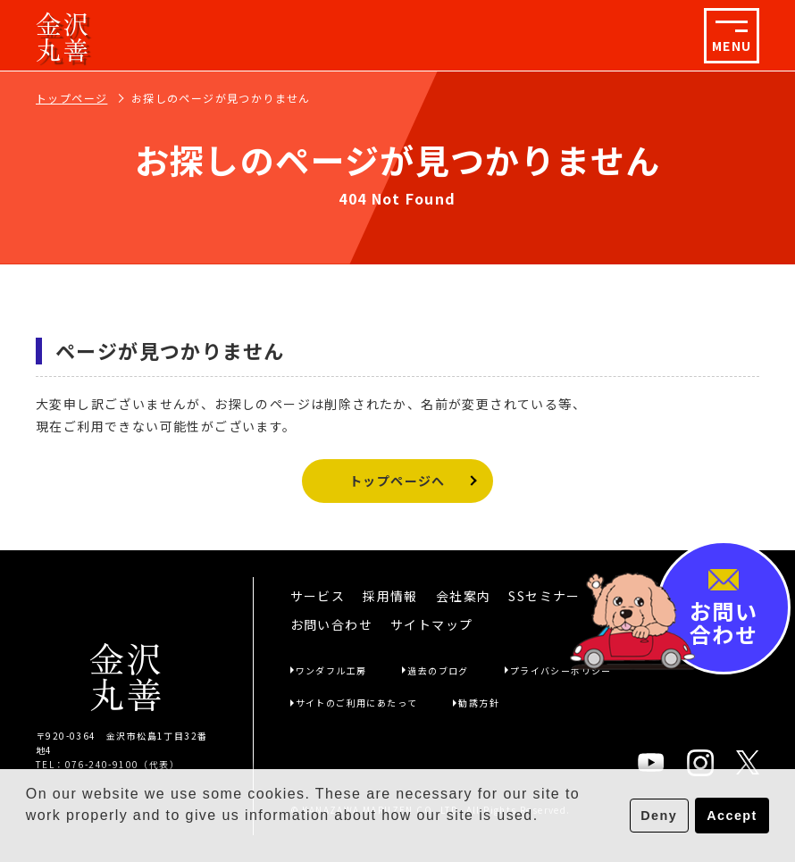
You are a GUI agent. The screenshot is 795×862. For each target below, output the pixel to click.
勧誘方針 (478, 702)
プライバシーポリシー (561, 670)
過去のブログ (437, 670)
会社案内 (463, 596)
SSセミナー (544, 596)
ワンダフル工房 (331, 670)
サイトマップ (431, 624)
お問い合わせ (331, 624)
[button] (28, 838)
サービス (318, 596)
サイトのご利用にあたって (357, 702)
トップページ (71, 97)
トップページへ (397, 481)
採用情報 (390, 596)
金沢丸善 (63, 36)
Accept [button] (732, 815)
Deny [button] (658, 815)
